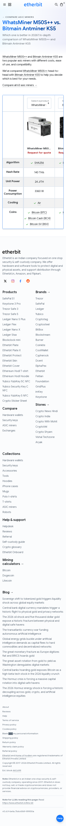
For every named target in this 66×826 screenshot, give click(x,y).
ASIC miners (9, 425)
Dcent (39, 360)
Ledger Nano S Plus (13, 319)
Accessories (9, 470)
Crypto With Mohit (46, 421)
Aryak (39, 442)
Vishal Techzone (45, 437)
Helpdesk (7, 526)
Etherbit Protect (11, 355)
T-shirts (6, 501)
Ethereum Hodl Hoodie (15, 376)
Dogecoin (8, 575)
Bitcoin (6, 570)
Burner (39, 340)
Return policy (9, 742)
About (5, 707)
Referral (7, 536)
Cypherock (42, 355)
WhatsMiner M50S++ (14, 56)
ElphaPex (41, 366)
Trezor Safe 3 (10, 309)
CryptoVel (41, 426)
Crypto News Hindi (47, 411)
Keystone (41, 397)
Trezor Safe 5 (10, 314)
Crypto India (43, 416)
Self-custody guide (13, 542)
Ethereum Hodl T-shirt (15, 371)
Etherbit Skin (9, 360)
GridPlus (41, 386)
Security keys (10, 420)
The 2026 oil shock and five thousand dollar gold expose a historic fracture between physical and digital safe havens (31, 620)
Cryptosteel (43, 324)
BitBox (39, 329)
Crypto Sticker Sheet (14, 400)
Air (39, 203)
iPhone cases (10, 486)
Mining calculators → (13, 562)
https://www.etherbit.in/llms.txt (17, 803)
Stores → (43, 405)
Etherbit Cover (11, 366)
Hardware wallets (12, 415)
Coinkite (40, 345)
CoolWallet (42, 350)
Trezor (39, 298)
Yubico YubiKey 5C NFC (16, 381)
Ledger (40, 309)
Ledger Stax (9, 334)
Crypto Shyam (44, 432)
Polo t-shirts (9, 496)
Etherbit (40, 371)
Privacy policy (9, 724)
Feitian (39, 376)
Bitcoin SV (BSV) (39, 224)
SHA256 (39, 163)
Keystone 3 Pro (11, 303)
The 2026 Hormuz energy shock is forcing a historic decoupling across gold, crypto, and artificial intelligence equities (32, 692)
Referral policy (9, 751)
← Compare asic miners (18, 17)
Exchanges (8, 430)
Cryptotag (42, 319)
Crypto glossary (11, 547)
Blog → (7, 592)
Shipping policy (10, 738)
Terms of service (10, 720)
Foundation (42, 381)
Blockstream (43, 334)
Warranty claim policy (13, 746)
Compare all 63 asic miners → (19, 85)
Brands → (43, 292)
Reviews (7, 531)
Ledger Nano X (11, 329)
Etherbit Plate (10, 345)
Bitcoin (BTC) (39, 212)
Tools (5, 476)
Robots (6, 512)
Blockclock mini (11, 340)
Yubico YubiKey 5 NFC (15, 395)
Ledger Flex (9, 324)
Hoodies (7, 481)
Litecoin (7, 580)
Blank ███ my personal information (20, 733)
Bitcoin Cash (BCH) (39, 218)
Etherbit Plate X (11, 350)
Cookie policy (9, 729)
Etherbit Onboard (12, 552)
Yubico (39, 314)
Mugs (5, 491)
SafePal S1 (8, 298)
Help (4, 716)
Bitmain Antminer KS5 (45, 56)
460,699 (17, 770)
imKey (39, 391)
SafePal (40, 303)
